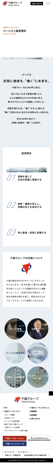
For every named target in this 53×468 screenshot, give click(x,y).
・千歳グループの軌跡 (11, 427)
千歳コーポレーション (14, 438)
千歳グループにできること (39, 407)
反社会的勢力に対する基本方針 (35, 455)
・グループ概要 (9, 414)
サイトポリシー (23, 452)
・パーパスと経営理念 (11, 421)
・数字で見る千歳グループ (13, 424)
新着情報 (33, 411)
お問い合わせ (37, 3)
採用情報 (33, 415)
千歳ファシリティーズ (14, 443)
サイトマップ (9, 452)
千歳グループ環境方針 (13, 455)
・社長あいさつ (9, 418)
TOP (4, 58)
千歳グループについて (17, 58)
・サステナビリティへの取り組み (15, 430)
